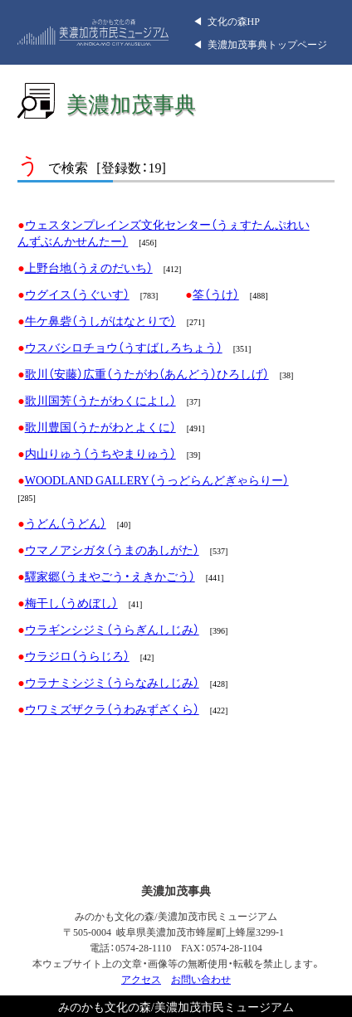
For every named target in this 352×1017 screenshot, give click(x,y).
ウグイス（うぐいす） (77, 293)
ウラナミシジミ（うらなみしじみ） (112, 682)
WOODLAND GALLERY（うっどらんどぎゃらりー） (157, 479)
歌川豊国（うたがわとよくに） (100, 426)
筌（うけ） (216, 293)
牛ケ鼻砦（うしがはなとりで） (100, 320)
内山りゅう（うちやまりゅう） (100, 453)
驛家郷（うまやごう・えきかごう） (110, 575)
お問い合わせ (201, 978)
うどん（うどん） (65, 522)
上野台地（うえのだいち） (89, 267)
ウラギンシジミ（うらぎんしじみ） (112, 628)
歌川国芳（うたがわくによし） (100, 400)
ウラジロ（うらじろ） (77, 655)
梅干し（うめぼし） (71, 602)
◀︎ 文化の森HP (226, 20)
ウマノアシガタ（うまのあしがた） (112, 549)
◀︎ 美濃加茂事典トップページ (260, 43)
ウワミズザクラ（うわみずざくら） (112, 708)
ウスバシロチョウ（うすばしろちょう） (123, 346)
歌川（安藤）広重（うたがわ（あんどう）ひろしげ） (147, 373)
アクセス (141, 978)
